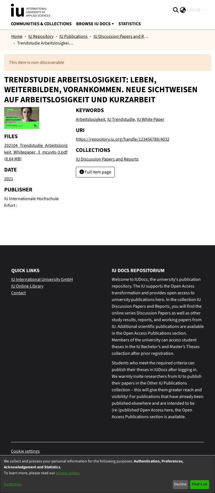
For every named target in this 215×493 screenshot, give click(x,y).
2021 (8, 179)
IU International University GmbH (42, 279)
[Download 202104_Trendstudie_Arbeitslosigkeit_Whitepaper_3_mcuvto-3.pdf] (35, 152)
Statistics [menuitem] (129, 24)
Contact (18, 293)
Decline (180, 484)
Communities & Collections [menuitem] (41, 24)
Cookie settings (25, 451)
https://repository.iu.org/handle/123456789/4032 (122, 139)
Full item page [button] (95, 172)
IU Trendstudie (121, 119)
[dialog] (107, 474)
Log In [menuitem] (193, 10)
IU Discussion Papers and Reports (121, 36)
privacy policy (67, 473)
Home (16, 36)
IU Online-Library (27, 286)
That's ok (199, 484)
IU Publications (73, 36)
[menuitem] (182, 10)
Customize (13, 484)
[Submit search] (175, 10)
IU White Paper (150, 119)
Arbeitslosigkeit (90, 119)
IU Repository (40, 36)
